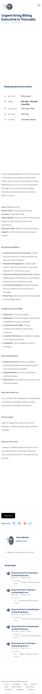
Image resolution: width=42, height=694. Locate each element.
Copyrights (20, 689)
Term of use (8, 689)
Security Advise (17, 687)
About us (34, 684)
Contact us (31, 689)
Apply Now (8, 516)
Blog (6, 687)
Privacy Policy (29, 687)
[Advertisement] (21, 54)
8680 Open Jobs (21, 541)
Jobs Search (16, 684)
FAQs (25, 684)
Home (7, 684)
